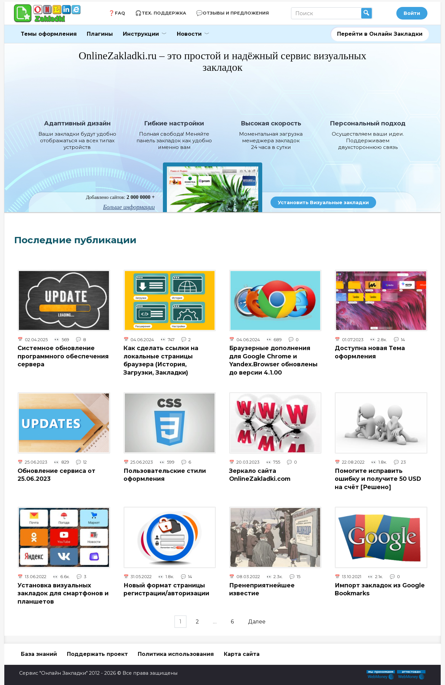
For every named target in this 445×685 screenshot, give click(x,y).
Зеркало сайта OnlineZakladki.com (259, 474)
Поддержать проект (97, 654)
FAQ (120, 13)
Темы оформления (49, 34)
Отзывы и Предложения (236, 13)
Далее (259, 621)
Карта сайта (242, 654)
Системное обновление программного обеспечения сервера (63, 356)
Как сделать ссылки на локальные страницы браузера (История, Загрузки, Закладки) (161, 360)
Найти (366, 13)
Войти (412, 13)
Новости (189, 34)
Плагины (100, 34)
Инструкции (141, 34)
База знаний (39, 654)
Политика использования (176, 654)
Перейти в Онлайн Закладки (379, 34)
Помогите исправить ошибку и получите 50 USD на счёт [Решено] (378, 478)
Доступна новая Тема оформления (370, 352)
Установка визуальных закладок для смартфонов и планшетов (63, 593)
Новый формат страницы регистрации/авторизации (166, 589)
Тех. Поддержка (164, 13)
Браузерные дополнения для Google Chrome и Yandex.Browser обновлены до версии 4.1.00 (273, 360)
